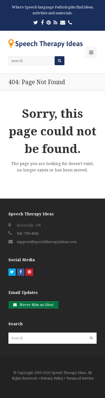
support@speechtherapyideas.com (47, 242)
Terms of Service (80, 378)
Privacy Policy (52, 378)
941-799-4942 (28, 233)
